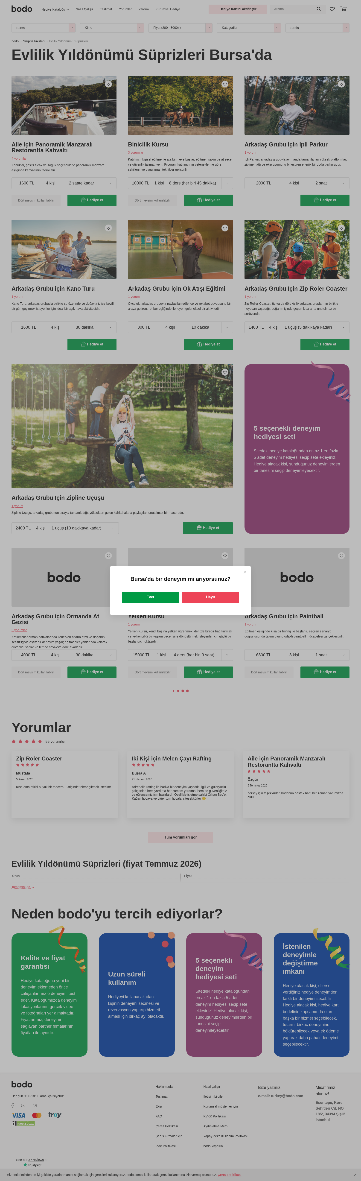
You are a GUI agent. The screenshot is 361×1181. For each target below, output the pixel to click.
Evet (150, 597)
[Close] (245, 572)
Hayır (210, 597)
